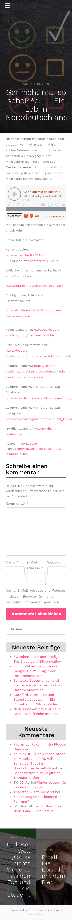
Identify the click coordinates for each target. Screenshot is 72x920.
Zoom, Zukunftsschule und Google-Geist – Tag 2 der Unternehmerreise (35, 671)
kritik (56, 448)
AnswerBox (35, 914)
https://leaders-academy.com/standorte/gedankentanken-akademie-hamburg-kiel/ (37, 371)
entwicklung (26, 448)
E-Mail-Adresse (34, 565)
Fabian (18, 744)
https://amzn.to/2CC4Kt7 (41, 261)
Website (53, 562)
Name (12, 562)
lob (25, 454)
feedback (44, 448)
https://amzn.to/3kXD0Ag (24, 255)
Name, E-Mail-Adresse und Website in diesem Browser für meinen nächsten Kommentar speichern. (35, 596)
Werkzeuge (28, 443)
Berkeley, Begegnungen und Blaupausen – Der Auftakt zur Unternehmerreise (38, 685)
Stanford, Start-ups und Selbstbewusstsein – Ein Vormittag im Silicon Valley (35, 699)
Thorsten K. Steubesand (33, 792)
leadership (13, 454)
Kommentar (17, 503)
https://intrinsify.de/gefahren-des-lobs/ (34, 285)
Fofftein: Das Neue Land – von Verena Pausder (37, 811)
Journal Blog (52, 910)
